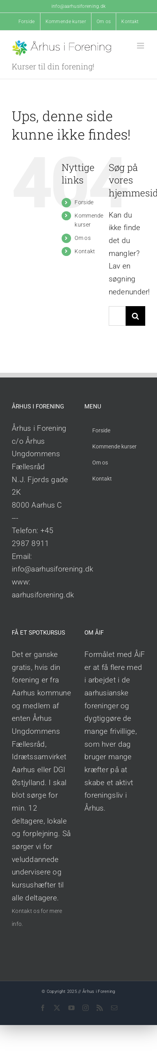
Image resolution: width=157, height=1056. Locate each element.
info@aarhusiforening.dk (78, 6)
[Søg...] (117, 316)
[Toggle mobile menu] (141, 46)
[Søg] (135, 316)
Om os (82, 238)
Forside (84, 202)
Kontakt (85, 251)
